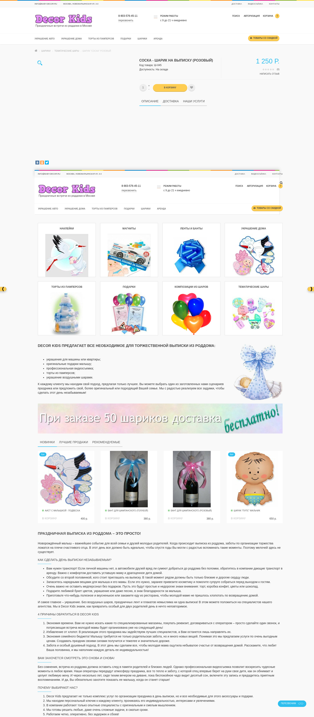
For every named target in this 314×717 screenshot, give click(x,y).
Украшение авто (45, 39)
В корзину (170, 87)
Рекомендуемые (106, 442)
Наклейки (67, 228)
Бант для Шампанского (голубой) (128, 510)
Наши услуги (194, 101)
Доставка (237, 4)
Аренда (158, 39)
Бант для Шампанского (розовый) (191, 510)
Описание (150, 101)
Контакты (274, 4)
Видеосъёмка (255, 4)
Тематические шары (66, 51)
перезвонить (125, 20)
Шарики (142, 39)
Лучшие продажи (73, 442)
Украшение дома (71, 39)
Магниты (129, 228)
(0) (278, 69)
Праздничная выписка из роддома (75, 534)
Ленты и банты (191, 228)
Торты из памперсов (101, 39)
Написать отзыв (269, 74)
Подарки (125, 39)
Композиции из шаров (191, 286)
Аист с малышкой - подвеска (62, 510)
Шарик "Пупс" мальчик (247, 510)
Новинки (47, 442)
